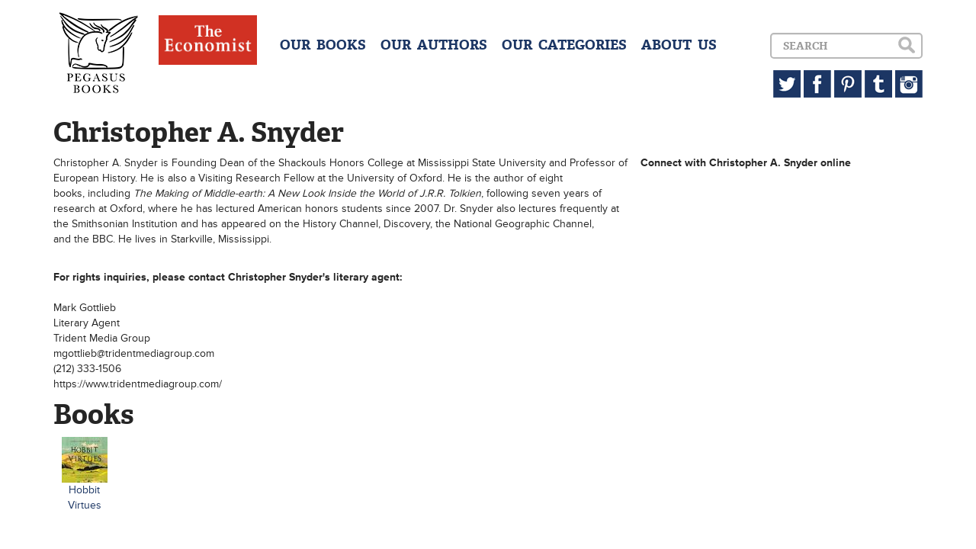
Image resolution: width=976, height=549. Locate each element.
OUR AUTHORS (433, 45)
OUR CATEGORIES (564, 45)
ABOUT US (679, 45)
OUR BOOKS (323, 45)
